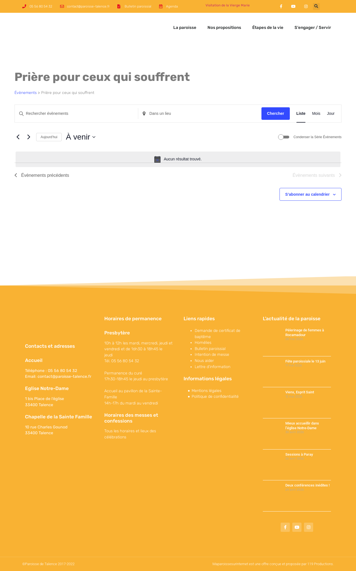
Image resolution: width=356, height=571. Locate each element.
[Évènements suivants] (28, 137)
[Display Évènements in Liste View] (301, 113)
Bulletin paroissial (210, 348)
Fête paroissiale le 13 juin (305, 361)
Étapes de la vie (267, 27)
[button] (316, 6)
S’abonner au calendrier (307, 194)
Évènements (25, 92)
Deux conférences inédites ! (307, 485)
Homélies (203, 342)
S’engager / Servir (313, 27)
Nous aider (204, 360)
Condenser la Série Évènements (317, 137)
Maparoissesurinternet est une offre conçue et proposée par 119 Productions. (273, 564)
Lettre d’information (212, 366)
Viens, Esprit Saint (299, 392)
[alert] (178, 159)
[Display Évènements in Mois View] (316, 113)
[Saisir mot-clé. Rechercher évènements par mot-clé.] (76, 113)
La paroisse (184, 27)
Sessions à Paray (299, 454)
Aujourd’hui (49, 137)
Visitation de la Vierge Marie (228, 5)
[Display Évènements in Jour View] (331, 113)
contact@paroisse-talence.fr (64, 376)
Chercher (275, 113)
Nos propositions (224, 27)
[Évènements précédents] (17, 137)
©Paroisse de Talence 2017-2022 (48, 564)
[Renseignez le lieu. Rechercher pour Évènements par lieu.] (199, 113)
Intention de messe (212, 354)
